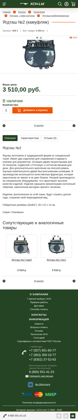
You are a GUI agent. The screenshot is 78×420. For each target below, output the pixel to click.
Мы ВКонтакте (42, 384)
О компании (39, 294)
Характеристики (30, 138)
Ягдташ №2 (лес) (56, 260)
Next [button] (73, 247)
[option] (21, 253)
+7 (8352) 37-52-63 (42, 359)
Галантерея (39, 12)
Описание (10, 138)
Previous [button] (4, 247)
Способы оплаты (39, 309)
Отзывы (39, 330)
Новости (39, 323)
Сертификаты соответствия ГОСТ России (39, 341)
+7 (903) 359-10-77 (42, 355)
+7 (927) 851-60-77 (42, 350)
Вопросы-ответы (39, 327)
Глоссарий (38, 337)
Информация (39, 319)
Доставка (39, 305)
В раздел (39, 125)
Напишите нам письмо (41, 376)
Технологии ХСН (39, 334)
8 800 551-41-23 (17, 415)
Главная (7, 12)
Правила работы (39, 302)
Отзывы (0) (50, 138)
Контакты (39, 314)
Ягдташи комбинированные (55, 16)
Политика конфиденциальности (39, 402)
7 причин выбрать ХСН (39, 298)
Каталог (22, 12)
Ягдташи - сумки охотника (22, 16)
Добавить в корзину (32, 110)
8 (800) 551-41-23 (41, 372)
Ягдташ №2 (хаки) (21, 260)
